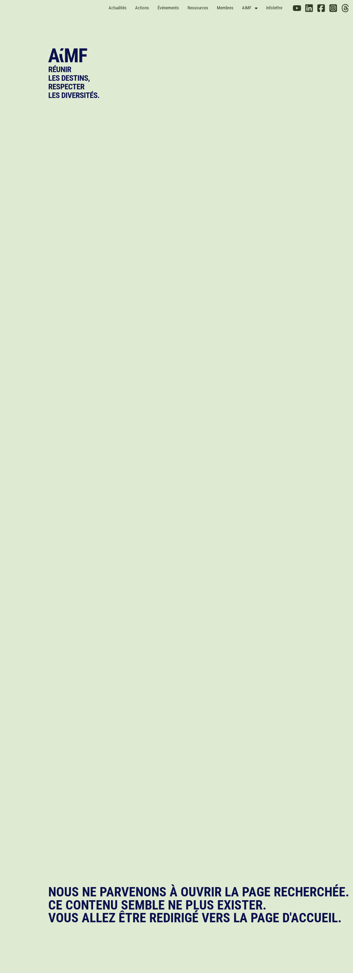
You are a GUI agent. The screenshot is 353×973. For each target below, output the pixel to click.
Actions (142, 7)
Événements (168, 7)
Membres (225, 7)
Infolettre (274, 7)
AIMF (250, 8)
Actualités (118, 7)
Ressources (198, 7)
